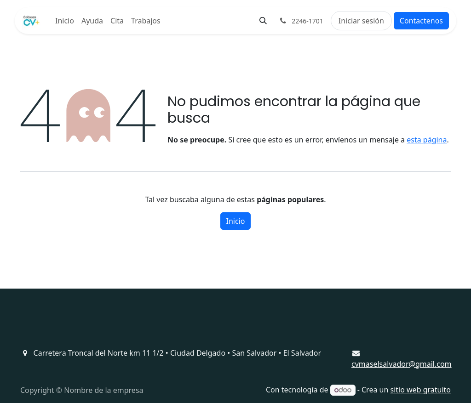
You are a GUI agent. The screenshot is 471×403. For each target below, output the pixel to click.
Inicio (235, 221)
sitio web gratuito (421, 390)
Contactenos (421, 21)
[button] (263, 20)
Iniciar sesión (361, 21)
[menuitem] (65, 20)
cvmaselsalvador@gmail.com (401, 364)
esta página (427, 140)
